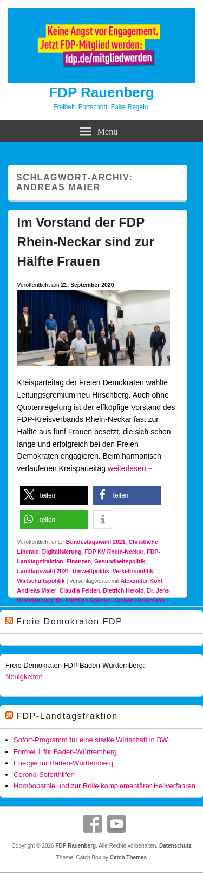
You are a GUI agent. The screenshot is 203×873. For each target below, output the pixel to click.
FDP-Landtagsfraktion (67, 716)
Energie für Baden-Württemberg (63, 763)
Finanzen (79, 561)
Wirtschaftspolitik (41, 580)
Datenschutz (175, 846)
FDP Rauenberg (101, 92)
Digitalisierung (62, 551)
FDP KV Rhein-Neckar (113, 551)
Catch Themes (128, 858)
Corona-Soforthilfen (44, 774)
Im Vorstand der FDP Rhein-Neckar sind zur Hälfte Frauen (85, 241)
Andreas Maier (36, 590)
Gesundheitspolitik (120, 561)
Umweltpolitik (91, 571)
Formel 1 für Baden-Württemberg (65, 752)
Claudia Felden (80, 590)
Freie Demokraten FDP (69, 621)
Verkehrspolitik (133, 571)
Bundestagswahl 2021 (96, 542)
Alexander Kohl (141, 580)
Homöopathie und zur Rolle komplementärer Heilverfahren (104, 786)
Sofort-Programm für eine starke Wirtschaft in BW (91, 740)
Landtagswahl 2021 (43, 571)
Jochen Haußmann (139, 600)
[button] (54, 495)
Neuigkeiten (24, 677)
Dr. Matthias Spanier (83, 600)
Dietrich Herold (123, 590)
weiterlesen (131, 468)
